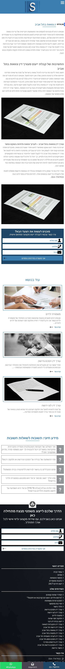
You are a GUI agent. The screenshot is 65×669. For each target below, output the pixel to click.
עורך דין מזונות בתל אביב (52, 633)
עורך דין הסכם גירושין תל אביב (49, 645)
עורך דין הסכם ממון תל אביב (50, 639)
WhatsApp (11, 665)
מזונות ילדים (57, 615)
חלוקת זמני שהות (55, 618)
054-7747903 (57, 177)
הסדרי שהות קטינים (54, 595)
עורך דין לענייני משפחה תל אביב (49, 636)
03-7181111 (54, 665)
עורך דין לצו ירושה (54, 612)
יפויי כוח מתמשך (55, 603)
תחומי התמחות (56, 578)
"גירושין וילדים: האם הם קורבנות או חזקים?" (44, 597)
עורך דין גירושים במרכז (52, 642)
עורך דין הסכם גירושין (53, 609)
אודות (59, 575)
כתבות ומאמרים (55, 581)
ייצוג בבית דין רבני (55, 621)
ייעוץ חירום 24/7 (55, 584)
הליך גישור (57, 606)
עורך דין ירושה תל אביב (52, 627)
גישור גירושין (57, 648)
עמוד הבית (57, 572)
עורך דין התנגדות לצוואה (52, 624)
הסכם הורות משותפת (53, 600)
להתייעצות (32, 665)
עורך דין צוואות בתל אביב (52, 630)
